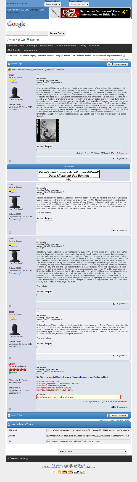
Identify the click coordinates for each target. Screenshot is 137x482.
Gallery (82, 45)
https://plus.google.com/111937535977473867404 (57, 383)
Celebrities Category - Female (31, 56)
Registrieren (13, 12)
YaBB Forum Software (51, 467)
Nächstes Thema (122, 60)
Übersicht (12, 45)
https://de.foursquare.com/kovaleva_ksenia (54, 390)
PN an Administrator (66, 45)
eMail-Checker (14, 50)
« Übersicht (13, 459)
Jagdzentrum (31, 50)
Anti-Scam (12, 56)
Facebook (94, 45)
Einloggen (34, 10)
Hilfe (22, 45)
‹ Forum (22, 459)
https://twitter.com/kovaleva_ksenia (51, 386)
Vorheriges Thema (107, 60)
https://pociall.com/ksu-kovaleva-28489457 (54, 388)
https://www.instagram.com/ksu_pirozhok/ (55, 397)
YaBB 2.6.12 (79, 465)
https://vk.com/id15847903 (47, 381)
